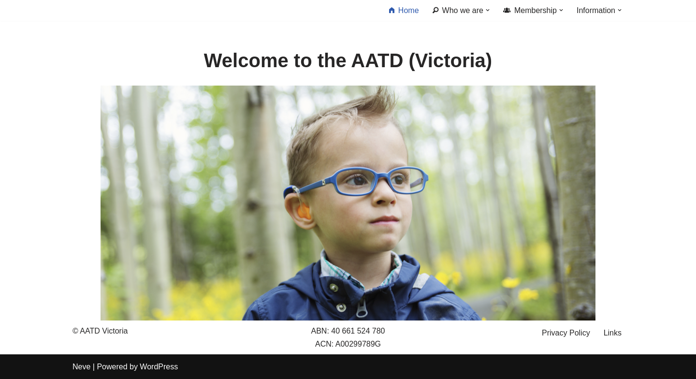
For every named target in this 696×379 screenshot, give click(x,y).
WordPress (159, 367)
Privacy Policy (566, 333)
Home (404, 10)
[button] (488, 10)
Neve (81, 367)
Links (613, 333)
